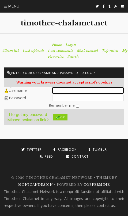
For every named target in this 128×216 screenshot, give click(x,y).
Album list (10, 50)
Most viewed (87, 50)
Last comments (60, 50)
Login (71, 44)
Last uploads (33, 50)
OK (60, 117)
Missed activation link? (28, 120)
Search (73, 56)
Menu (13, 6)
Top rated (110, 50)
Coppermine (97, 185)
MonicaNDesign (35, 185)
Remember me (62, 105)
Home (57, 44)
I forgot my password (28, 114)
